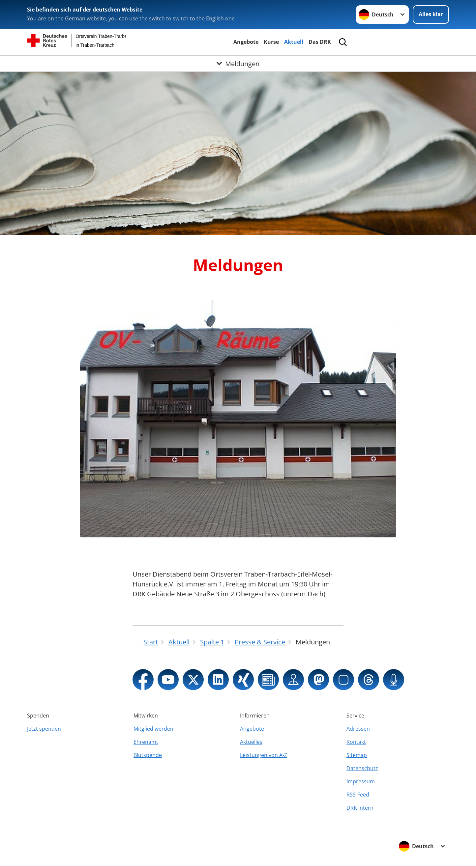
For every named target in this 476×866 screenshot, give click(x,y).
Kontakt (356, 741)
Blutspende (148, 755)
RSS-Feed (357, 794)
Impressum (360, 781)
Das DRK (320, 41)
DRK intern (359, 807)
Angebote (245, 41)
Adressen (358, 728)
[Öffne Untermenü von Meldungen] (238, 63)
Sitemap (356, 755)
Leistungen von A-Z (263, 755)
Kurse (271, 41)
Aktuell (293, 41)
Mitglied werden (153, 728)
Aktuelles (251, 741)
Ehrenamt (146, 741)
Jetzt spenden (44, 728)
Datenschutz (362, 768)
